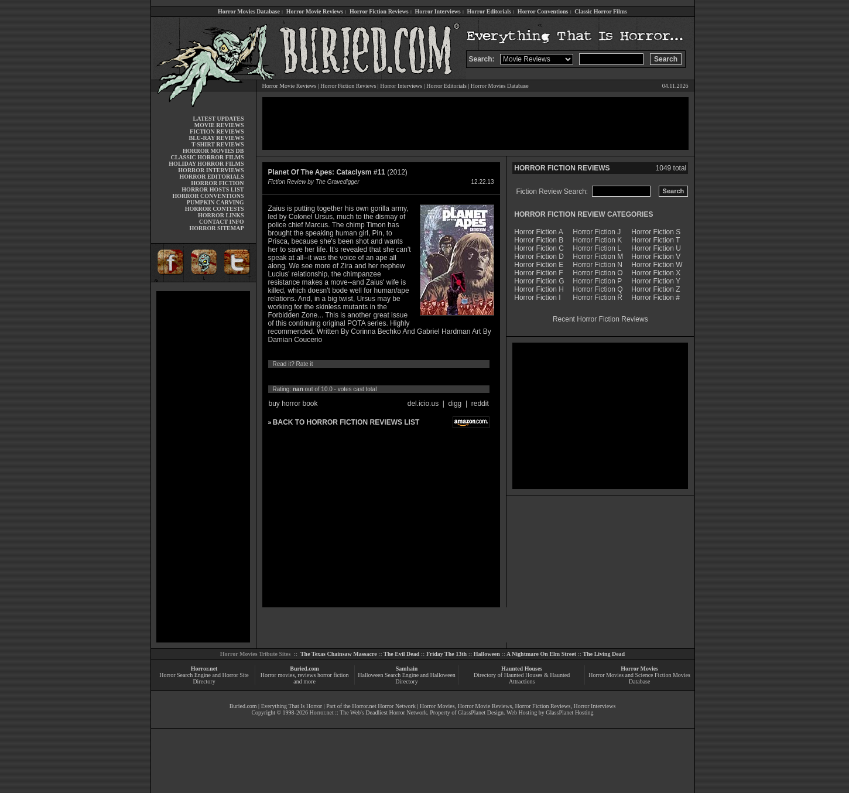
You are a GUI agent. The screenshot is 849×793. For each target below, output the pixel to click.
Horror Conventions (543, 11)
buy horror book (293, 403)
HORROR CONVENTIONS (208, 196)
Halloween (487, 654)
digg (455, 403)
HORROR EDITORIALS (211, 176)
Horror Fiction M (598, 256)
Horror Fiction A (538, 232)
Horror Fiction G (539, 281)
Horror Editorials (489, 11)
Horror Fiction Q (597, 289)
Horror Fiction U (656, 248)
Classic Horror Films (600, 11)
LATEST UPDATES (218, 118)
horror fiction (333, 675)
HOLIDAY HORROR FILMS (206, 163)
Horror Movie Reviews (314, 11)
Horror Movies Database (249, 11)
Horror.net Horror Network (384, 706)
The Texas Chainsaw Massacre (338, 654)
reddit (480, 403)
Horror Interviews (437, 11)
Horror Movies (639, 668)
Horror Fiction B (538, 240)
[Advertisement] (203, 466)
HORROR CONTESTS (214, 209)
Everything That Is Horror (292, 706)
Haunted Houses (521, 668)
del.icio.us (423, 403)
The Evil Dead (401, 654)
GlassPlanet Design (481, 712)
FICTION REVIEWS (217, 131)
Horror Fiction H (539, 289)
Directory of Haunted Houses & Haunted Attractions (522, 678)
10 (382, 376)
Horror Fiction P (597, 281)
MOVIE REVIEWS (219, 125)
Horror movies (278, 675)
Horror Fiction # (655, 297)
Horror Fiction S (655, 232)
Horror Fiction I (537, 297)
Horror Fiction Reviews (379, 11)
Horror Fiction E (538, 265)
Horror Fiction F (538, 273)
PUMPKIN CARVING (215, 202)
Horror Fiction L (597, 248)
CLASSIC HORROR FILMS (207, 157)
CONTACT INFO (221, 221)
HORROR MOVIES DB (213, 151)
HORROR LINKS (221, 215)
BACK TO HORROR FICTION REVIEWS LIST (346, 422)
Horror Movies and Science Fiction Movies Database (639, 678)
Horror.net (204, 668)
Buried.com (304, 668)
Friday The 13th (446, 654)
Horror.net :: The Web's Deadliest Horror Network (368, 712)
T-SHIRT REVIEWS (217, 144)
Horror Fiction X (655, 273)
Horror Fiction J (597, 232)
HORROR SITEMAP (216, 228)
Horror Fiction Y (655, 281)
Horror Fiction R (597, 297)
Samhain (407, 668)
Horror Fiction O (597, 273)
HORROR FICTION (217, 183)
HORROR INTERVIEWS (211, 170)
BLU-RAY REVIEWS (216, 138)
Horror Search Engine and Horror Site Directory (203, 678)
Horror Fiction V (655, 256)
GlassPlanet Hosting (569, 712)
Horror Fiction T (655, 240)
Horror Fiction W (656, 265)
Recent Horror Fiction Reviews (600, 319)
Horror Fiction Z (655, 289)
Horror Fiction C (539, 248)
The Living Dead (604, 654)
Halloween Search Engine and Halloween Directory (407, 678)
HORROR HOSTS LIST (213, 189)
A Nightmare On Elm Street (541, 654)
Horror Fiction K (597, 240)
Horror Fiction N (597, 265)
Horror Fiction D (539, 256)
